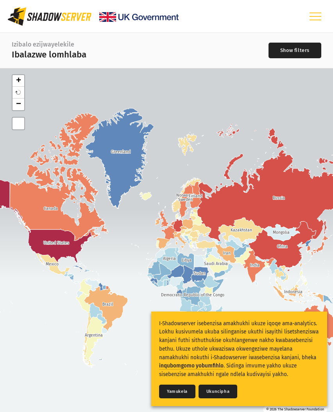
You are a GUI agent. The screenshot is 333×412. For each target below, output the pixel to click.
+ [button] (18, 81)
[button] (18, 93)
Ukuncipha (217, 391)
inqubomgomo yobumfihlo (191, 365)
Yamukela (177, 391)
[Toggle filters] (295, 50)
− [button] (18, 104)
